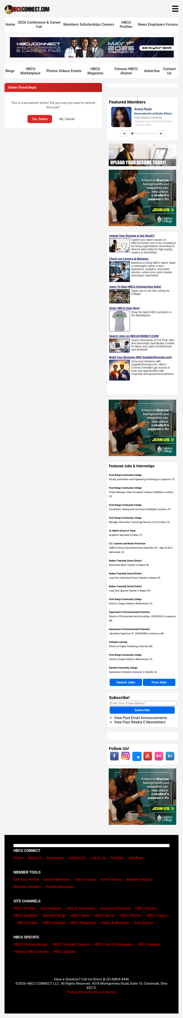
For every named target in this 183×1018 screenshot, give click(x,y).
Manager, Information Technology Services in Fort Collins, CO (139, 522)
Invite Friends (111, 879)
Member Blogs (54, 915)
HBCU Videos (156, 915)
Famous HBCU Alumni (126, 71)
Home (10, 24)
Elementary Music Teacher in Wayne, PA (129, 565)
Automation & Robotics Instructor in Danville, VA (133, 672)
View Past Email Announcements (140, 718)
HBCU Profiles (126, 24)
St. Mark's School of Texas (122, 531)
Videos (64, 71)
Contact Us (169, 71)
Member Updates (27, 887)
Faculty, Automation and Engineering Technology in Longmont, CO (142, 479)
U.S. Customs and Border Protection (127, 543)
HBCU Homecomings (30, 944)
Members (71, 24)
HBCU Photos (131, 915)
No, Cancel (66, 119)
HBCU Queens (64, 951)
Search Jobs (125, 682)
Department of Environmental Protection (129, 612)
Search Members (57, 879)
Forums (172, 24)
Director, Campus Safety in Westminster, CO (130, 603)
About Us (35, 858)
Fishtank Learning (118, 642)
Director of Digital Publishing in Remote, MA (131, 646)
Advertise (152, 71)
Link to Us (98, 858)
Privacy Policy (77, 992)
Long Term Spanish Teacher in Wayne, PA (129, 590)
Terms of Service (103, 992)
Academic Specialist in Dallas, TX (125, 535)
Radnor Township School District (125, 560)
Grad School (143, 923)
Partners (117, 858)
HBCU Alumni (146, 908)
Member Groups (139, 879)
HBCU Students (26, 915)
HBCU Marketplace (30, 71)
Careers (108, 24)
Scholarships (90, 24)
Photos (52, 71)
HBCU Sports (104, 915)
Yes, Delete (39, 119)
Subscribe (142, 710)
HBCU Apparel (54, 923)
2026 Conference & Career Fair (39, 24)
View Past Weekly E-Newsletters (139, 722)
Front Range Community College (125, 475)
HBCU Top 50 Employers (113, 944)
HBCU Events (27, 923)
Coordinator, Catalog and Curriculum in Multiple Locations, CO (140, 509)
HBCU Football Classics (71, 944)
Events (76, 71)
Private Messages (59, 887)
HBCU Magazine (95, 71)
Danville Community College (123, 668)
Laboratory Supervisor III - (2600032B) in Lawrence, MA (136, 633)
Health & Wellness (114, 923)
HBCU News (80, 915)
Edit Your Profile (26, 879)
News (142, 24)
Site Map (136, 858)
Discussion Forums (115, 908)
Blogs (10, 71)
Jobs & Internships (80, 908)
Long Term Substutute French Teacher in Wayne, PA (134, 578)
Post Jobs (159, 682)
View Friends (85, 879)
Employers (156, 24)
